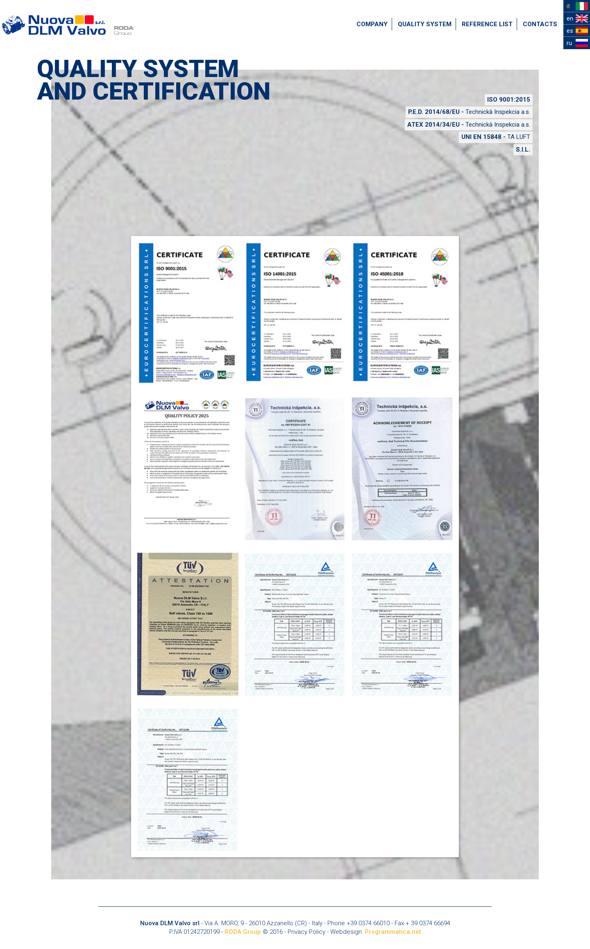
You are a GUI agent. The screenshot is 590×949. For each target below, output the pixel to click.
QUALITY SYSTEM (425, 24)
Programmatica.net (393, 931)
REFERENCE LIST (487, 24)
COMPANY (372, 24)
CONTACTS (540, 24)
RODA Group (243, 931)
